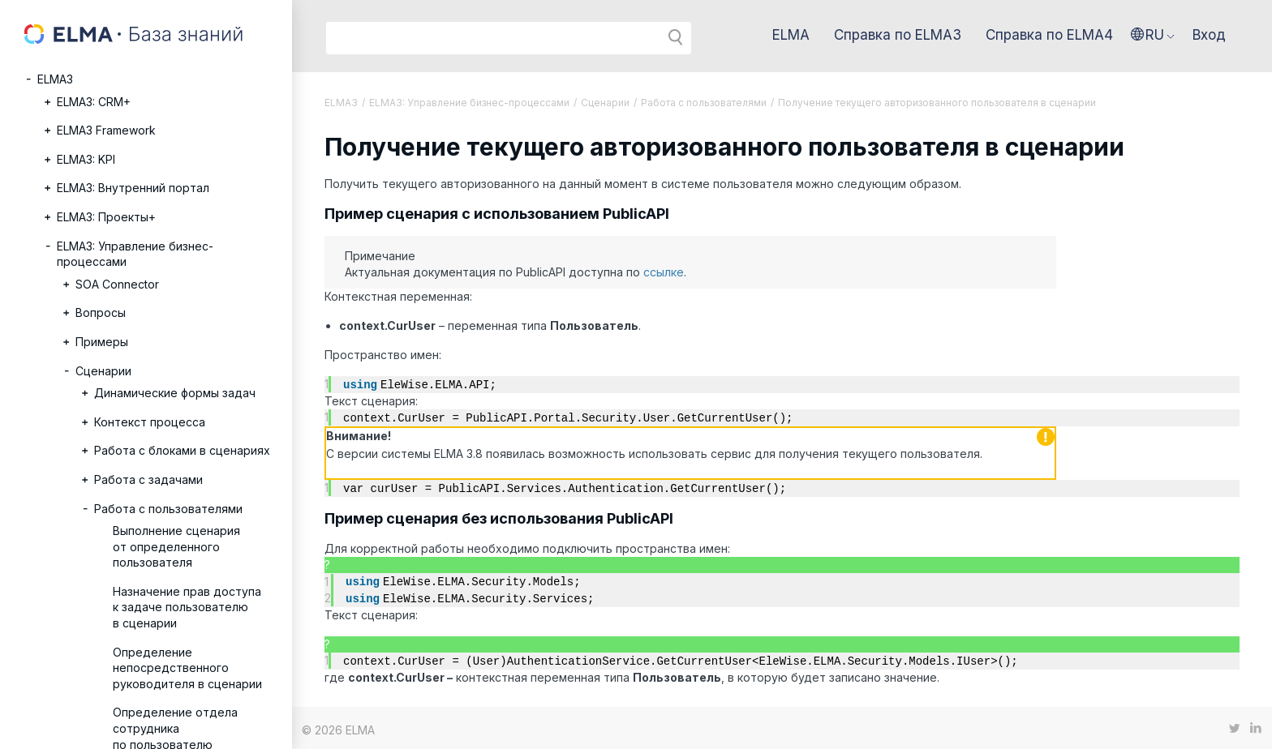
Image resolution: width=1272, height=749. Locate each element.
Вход (1209, 35)
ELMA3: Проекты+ (106, 217)
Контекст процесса (149, 422)
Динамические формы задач (175, 393)
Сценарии (103, 371)
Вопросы (100, 312)
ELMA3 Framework (106, 130)
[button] (1153, 34)
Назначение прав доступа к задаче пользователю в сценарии (187, 607)
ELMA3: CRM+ (94, 102)
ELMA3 (55, 79)
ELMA (791, 35)
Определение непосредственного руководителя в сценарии (187, 668)
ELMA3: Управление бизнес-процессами (135, 254)
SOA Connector (117, 284)
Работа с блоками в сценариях (182, 450)
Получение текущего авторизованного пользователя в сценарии (937, 102)
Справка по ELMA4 (1049, 35)
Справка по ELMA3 (897, 35)
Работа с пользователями (168, 509)
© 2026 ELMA (338, 726)
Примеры (101, 342)
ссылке (663, 272)
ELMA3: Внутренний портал (133, 188)
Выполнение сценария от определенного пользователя (176, 546)
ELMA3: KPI (86, 159)
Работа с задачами (148, 479)
